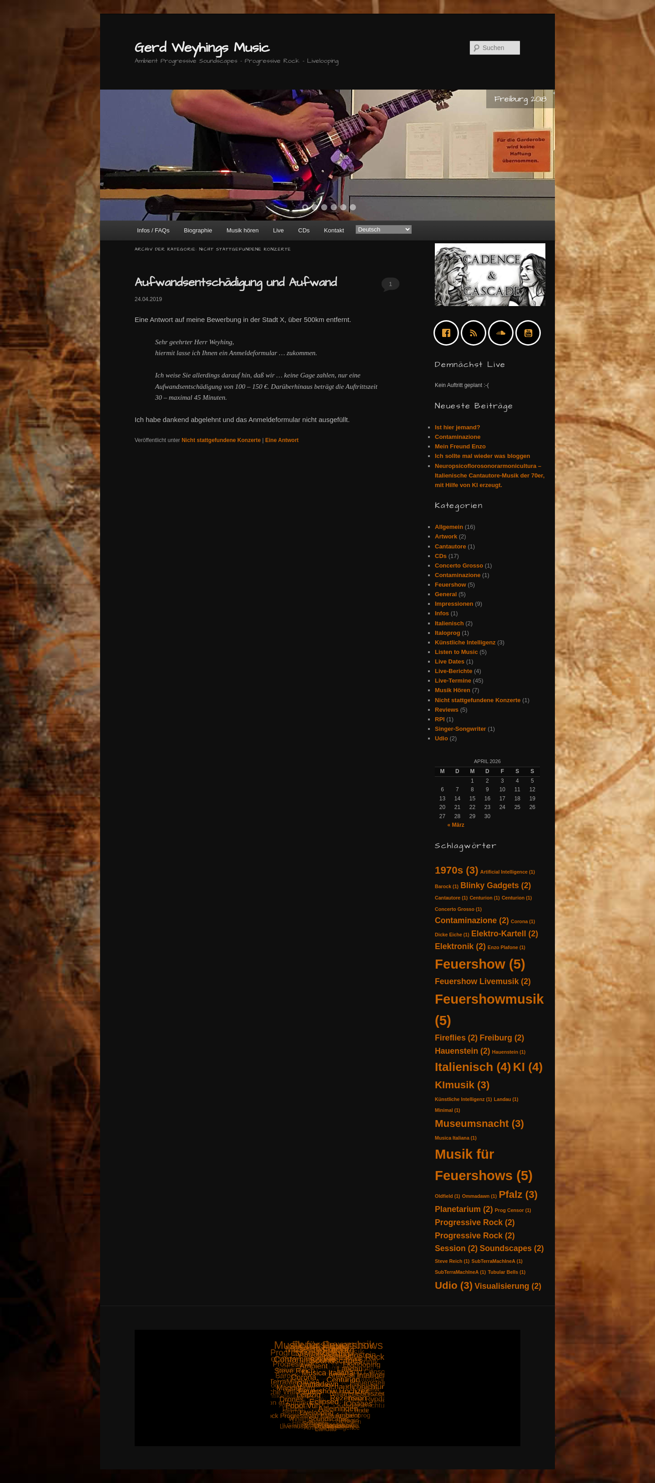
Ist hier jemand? (457, 427)
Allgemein (449, 526)
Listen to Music (456, 651)
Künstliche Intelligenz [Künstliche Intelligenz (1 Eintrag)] (463, 1099)
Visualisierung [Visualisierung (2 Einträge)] (507, 1286)
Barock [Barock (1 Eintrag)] (446, 886)
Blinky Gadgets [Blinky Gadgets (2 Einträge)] (495, 885)
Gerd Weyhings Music (202, 47)
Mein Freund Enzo (460, 446)
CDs (304, 230)
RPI (440, 719)
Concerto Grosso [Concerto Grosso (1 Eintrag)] (458, 909)
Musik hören (243, 230)
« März (455, 825)
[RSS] (475, 333)
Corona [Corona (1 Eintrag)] (523, 921)
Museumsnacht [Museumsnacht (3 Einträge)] (479, 1123)
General (446, 594)
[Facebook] (448, 333)
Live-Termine (453, 680)
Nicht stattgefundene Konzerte (221, 440)
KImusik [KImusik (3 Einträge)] (462, 1085)
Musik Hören (452, 690)
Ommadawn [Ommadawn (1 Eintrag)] (479, 1196)
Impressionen (454, 603)
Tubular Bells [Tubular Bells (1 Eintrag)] (506, 1272)
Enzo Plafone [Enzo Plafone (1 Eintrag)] (506, 947)
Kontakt (334, 230)
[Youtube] (530, 333)
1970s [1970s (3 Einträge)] (457, 870)
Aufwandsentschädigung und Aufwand (236, 282)
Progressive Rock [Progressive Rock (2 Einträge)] (475, 1222)
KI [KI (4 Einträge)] (528, 1067)
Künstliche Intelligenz (465, 642)
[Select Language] (384, 229)
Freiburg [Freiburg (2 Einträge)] (501, 1037)
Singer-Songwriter (460, 728)
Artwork (446, 536)
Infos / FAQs (153, 230)
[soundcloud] (503, 333)
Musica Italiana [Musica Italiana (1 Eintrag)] (456, 1138)
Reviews (446, 709)
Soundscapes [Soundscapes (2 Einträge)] (511, 1248)
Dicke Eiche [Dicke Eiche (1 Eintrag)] (452, 934)
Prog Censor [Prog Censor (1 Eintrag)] (513, 1210)
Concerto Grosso (459, 565)
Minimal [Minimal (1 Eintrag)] (447, 1110)
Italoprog (447, 632)
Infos (442, 613)
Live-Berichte (453, 671)
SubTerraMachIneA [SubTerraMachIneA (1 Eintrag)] (497, 1261)
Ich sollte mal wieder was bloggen (482, 455)
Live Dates (449, 661)
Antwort (282, 440)
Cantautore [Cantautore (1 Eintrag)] (451, 897)
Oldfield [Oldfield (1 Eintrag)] (447, 1196)
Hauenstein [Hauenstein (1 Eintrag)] (508, 1052)
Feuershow (450, 584)
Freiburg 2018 (520, 99)
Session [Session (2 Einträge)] (456, 1248)
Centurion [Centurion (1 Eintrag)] (484, 897)
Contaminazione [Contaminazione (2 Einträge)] (472, 920)
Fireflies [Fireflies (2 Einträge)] (456, 1037)
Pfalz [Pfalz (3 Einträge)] (518, 1194)
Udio (441, 738)
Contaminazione (457, 436)
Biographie (198, 230)
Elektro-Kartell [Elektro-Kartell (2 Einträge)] (504, 933)
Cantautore (450, 546)
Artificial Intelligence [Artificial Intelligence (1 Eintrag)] (507, 872)
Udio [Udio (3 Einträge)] (454, 1285)
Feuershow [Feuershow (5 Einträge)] (480, 963)
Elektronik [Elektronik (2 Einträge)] (460, 946)
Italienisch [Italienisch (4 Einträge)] (473, 1067)
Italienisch (449, 623)
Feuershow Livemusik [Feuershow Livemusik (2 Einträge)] (483, 981)
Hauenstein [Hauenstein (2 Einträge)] (462, 1051)
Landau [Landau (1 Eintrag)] (506, 1099)
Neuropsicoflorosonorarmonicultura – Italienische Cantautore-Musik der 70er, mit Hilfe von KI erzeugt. (489, 475)
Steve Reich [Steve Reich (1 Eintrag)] (452, 1261)
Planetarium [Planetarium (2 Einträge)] (464, 1209)
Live (278, 230)
